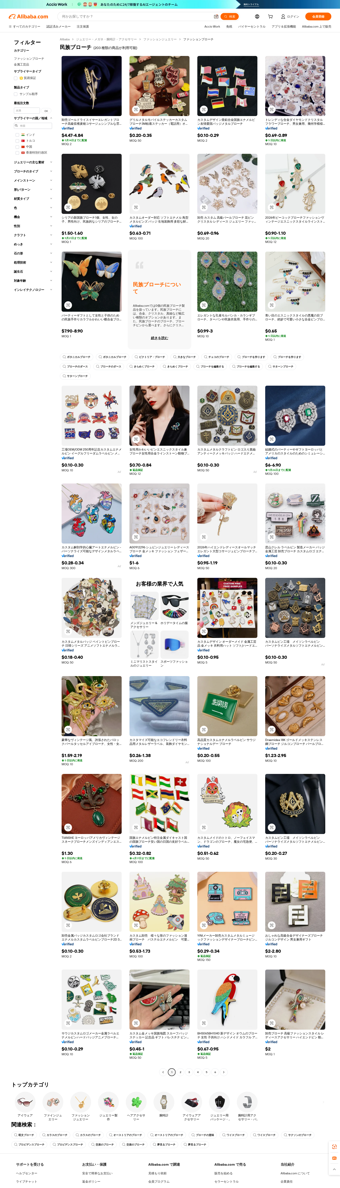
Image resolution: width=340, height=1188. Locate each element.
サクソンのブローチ (298, 1135)
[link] (334, 1146)
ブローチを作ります (251, 357)
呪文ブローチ (24, 1135)
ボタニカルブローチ (76, 357)
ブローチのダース (75, 366)
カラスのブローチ (54, 1135)
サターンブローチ (280, 366)
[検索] (230, 16)
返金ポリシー (91, 1181)
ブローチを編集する (210, 366)
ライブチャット (26, 1181)
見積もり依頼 (157, 1173)
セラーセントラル (226, 1181)
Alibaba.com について (295, 1173)
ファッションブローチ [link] (198, 39)
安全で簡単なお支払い (97, 1173)
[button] (216, 16)
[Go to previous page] (163, 1072)
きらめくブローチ (142, 366)
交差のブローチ (102, 1144)
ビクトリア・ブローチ (150, 357)
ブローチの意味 (202, 1135)
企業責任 (287, 1181)
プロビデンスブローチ (29, 1144)
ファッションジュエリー (160, 39)
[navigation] (33, 556)
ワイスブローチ (233, 1135)
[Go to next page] (224, 1072)
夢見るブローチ (164, 1144)
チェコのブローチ (216, 357)
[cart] (271, 17)
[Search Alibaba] (136, 16)
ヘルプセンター (26, 1173)
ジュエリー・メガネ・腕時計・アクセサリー (106, 39)
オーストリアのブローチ (125, 1135)
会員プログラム (159, 1181)
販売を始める (223, 1173)
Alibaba (65, 39)
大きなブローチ (184, 357)
